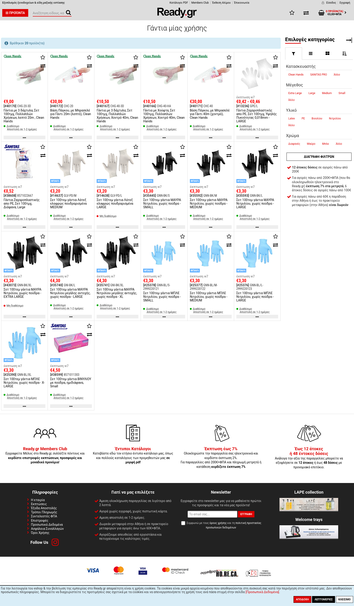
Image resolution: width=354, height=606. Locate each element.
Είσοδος (331, 2)
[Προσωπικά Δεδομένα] (262, 592)
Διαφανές (294, 143)
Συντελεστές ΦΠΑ (44, 516)
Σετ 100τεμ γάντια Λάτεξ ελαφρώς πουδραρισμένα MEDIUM (68, 203)
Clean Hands (295, 74)
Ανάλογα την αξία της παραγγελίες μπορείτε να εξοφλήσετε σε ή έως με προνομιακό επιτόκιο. (309, 458)
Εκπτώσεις (39, 504)
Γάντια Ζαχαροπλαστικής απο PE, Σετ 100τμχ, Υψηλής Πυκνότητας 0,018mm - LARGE (256, 116)
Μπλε (325, 143)
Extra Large (295, 93)
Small (342, 93)
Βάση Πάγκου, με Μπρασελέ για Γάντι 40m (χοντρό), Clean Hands (210, 114)
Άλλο (337, 74)
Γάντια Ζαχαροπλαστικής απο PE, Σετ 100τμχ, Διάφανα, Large (22, 203)
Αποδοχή (302, 599)
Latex (291, 118)
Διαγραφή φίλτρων (319, 157)
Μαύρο (311, 143)
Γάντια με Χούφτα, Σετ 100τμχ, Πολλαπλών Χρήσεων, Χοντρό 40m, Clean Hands (163, 116)
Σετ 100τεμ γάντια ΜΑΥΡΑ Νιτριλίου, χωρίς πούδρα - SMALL (162, 203)
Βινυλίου (317, 118)
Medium (327, 93)
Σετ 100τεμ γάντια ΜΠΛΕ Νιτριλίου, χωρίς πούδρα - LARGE (255, 296)
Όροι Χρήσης (40, 533)
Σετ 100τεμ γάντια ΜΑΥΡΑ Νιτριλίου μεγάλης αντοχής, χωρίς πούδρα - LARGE (70, 293)
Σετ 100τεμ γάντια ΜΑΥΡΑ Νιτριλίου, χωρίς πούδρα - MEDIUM (209, 203)
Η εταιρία (38, 500)
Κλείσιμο (344, 599)
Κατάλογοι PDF (179, 2)
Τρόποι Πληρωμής (44, 512)
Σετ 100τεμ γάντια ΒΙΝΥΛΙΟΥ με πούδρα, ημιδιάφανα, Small (70, 382)
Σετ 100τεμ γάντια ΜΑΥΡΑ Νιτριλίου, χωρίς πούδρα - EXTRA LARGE (22, 293)
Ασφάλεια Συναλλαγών (47, 528)
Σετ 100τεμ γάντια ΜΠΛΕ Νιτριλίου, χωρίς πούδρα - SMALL (162, 296)
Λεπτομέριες (323, 599)
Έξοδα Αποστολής (44, 508)
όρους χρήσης (218, 523)
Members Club (200, 2)
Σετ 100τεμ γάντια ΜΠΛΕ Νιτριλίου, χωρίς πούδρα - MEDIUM (208, 296)
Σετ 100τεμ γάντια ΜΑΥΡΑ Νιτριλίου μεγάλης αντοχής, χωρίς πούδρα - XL (117, 293)
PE (303, 118)
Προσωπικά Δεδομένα (47, 524)
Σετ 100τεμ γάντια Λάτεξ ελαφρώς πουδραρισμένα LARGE (115, 203)
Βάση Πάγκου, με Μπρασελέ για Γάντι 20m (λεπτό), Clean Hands (70, 114)
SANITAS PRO (318, 74)
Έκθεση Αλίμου (221, 2)
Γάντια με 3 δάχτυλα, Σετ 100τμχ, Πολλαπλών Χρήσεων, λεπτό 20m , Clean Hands (24, 116)
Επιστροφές (39, 520)
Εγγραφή (345, 2)
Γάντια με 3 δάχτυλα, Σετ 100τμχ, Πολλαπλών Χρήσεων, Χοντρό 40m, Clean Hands (117, 116)
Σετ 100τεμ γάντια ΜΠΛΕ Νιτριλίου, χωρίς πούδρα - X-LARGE (24, 382)
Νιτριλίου (335, 118)
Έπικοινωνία (241, 2)
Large (312, 93)
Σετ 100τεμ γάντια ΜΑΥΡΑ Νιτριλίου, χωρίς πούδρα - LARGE (255, 203)
